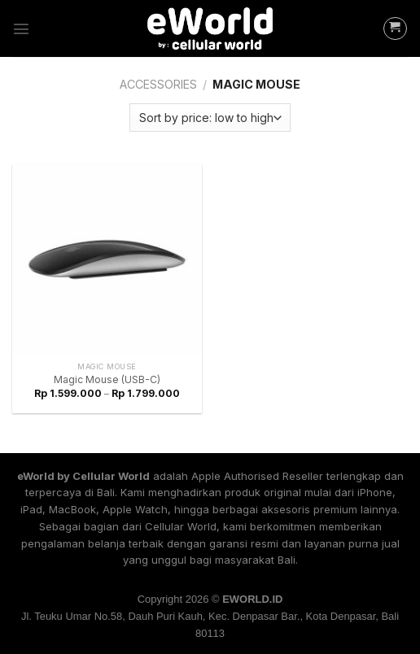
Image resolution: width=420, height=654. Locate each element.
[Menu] (21, 28)
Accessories (158, 84)
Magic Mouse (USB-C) (107, 379)
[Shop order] (209, 117)
